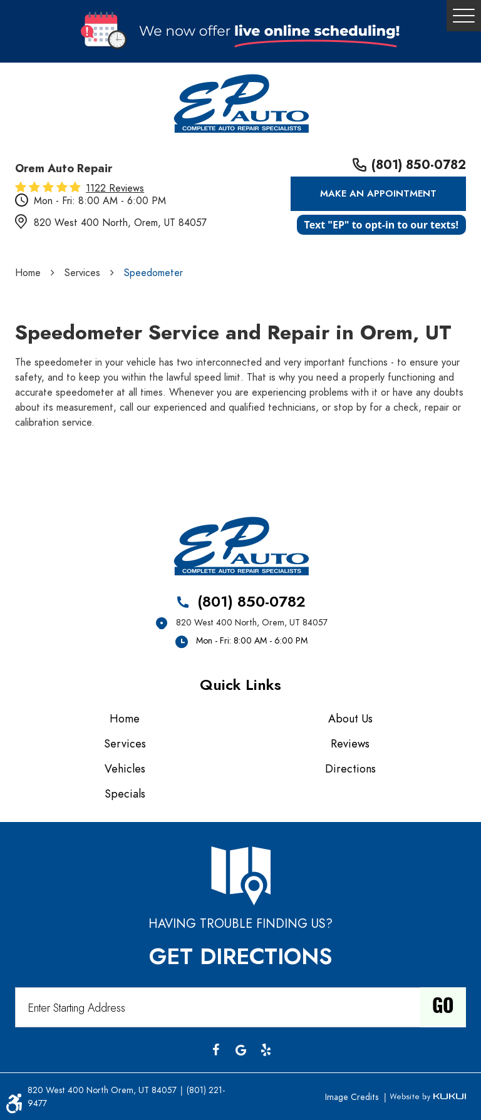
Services (82, 273)
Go (443, 1007)
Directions (350, 768)
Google (240, 1049)
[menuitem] (127, 718)
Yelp (265, 1049)
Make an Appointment (378, 193)
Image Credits (353, 1097)
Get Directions (240, 956)
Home (28, 273)
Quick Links (240, 684)
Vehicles (125, 768)
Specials (125, 793)
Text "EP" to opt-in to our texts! (381, 225)
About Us (350, 718)
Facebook (215, 1049)
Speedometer (153, 273)
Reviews (350, 743)
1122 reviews (115, 188)
